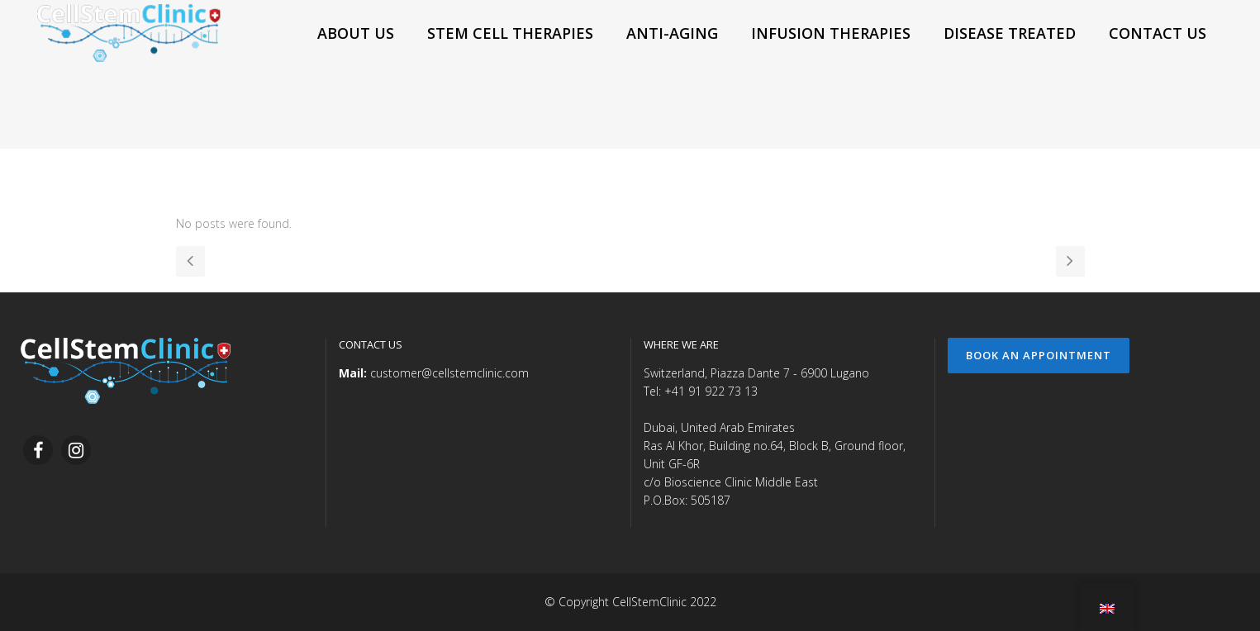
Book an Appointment (1038, 355)
